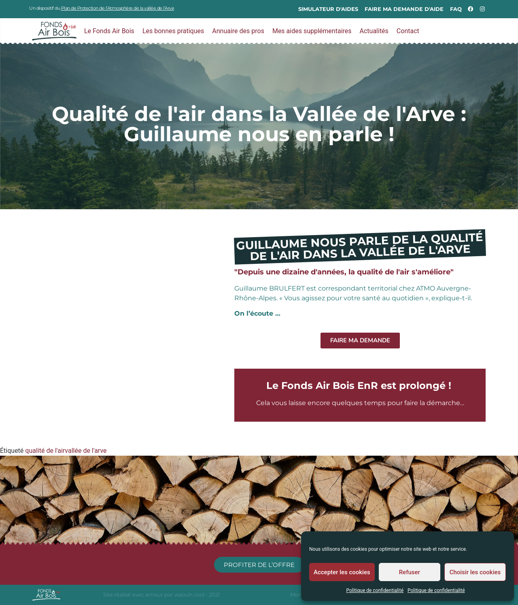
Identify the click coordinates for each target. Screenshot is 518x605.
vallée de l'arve (85, 450)
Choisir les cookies (475, 572)
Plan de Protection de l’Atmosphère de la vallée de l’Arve (117, 8)
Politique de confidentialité (374, 590)
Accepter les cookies (342, 572)
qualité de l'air (45, 450)
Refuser (409, 572)
